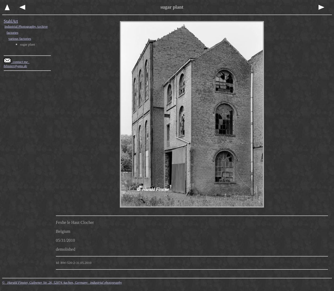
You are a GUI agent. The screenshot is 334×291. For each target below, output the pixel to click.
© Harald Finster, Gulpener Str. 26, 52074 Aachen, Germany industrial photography (62, 282)
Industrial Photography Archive (26, 26)
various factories (19, 39)
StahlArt (11, 21)
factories (12, 32)
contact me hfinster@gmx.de (17, 64)
